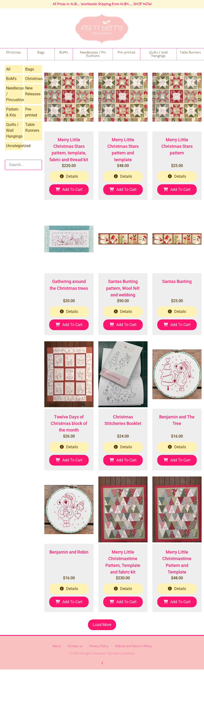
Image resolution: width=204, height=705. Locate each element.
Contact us (75, 681)
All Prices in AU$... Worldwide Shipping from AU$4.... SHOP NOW (102, 4)
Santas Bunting (177, 299)
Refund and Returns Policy (133, 681)
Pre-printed (126, 52)
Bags (41, 52)
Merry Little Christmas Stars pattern (177, 155)
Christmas (13, 52)
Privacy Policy (98, 681)
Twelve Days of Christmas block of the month (69, 450)
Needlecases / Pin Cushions (93, 54)
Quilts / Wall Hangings (158, 54)
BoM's (63, 52)
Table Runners (190, 52)
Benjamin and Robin (68, 587)
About (56, 681)
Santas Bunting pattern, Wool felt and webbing (123, 306)
